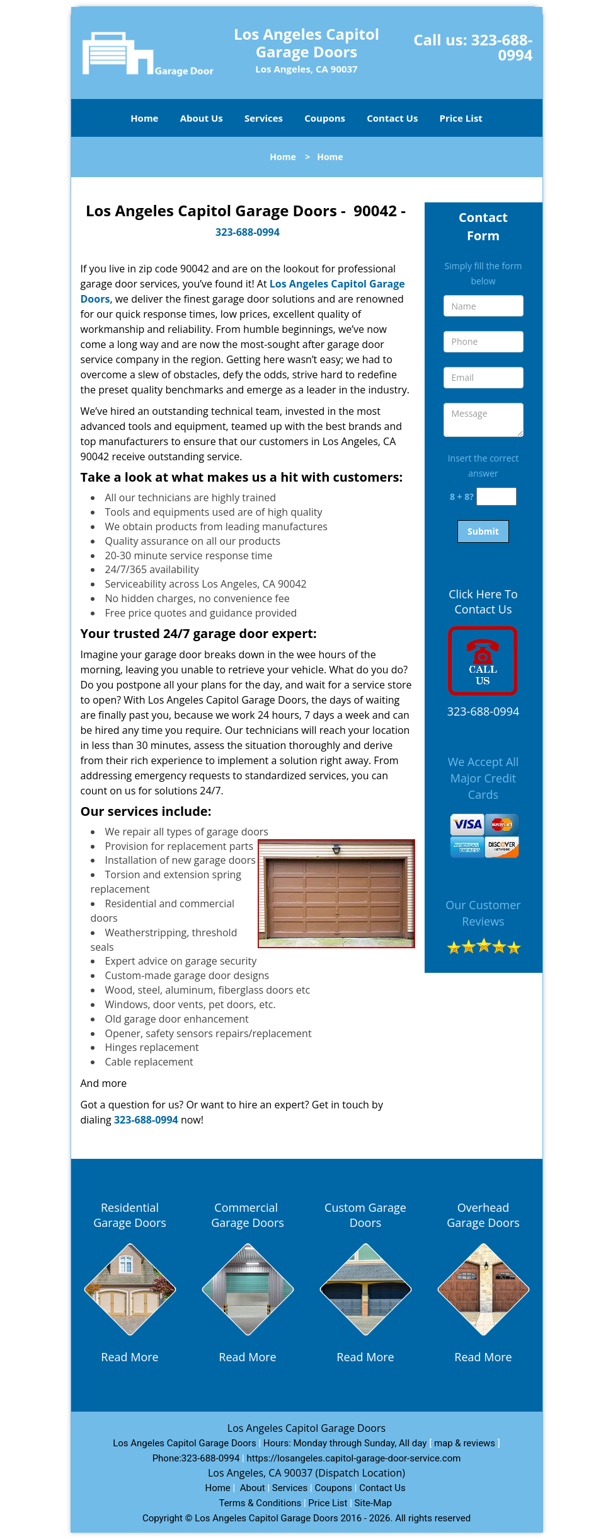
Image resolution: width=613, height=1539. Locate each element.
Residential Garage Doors (129, 1215)
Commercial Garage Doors (247, 1215)
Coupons (324, 118)
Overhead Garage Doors (483, 1215)
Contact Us (392, 118)
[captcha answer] (496, 496)
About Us (201, 118)
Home (144, 118)
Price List (461, 118)
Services (263, 118)
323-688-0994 (502, 47)
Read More (129, 1356)
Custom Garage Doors (365, 1215)
